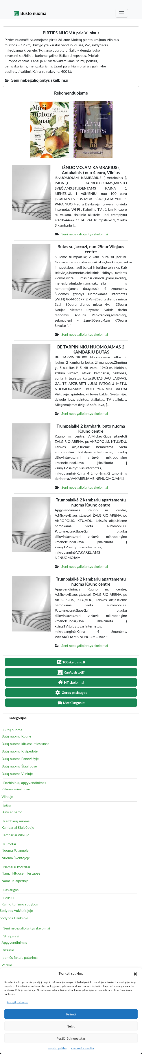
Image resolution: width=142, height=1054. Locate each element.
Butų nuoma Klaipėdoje (20, 751)
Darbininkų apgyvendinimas (24, 782)
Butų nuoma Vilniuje (17, 773)
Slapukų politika (57, 1048)
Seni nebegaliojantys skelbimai (84, 234)
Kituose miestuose (16, 789)
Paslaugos (10, 890)
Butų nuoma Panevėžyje (20, 758)
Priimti (71, 1014)
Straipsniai (11, 936)
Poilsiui (8, 898)
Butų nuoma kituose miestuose (25, 743)
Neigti (70, 1026)
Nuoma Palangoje (15, 850)
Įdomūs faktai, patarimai (20, 957)
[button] (135, 973)
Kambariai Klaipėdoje (18, 827)
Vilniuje (7, 796)
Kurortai (9, 844)
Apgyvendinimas (14, 942)
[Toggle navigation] (122, 13)
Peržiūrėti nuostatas (71, 1038)
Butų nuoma (12, 730)
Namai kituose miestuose (21, 873)
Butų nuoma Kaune (16, 736)
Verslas (7, 965)
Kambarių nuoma (16, 821)
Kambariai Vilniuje (15, 835)
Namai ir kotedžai (16, 867)
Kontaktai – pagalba (82, 1048)
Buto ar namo (12, 812)
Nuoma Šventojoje (16, 858)
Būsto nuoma (30, 13)
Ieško (7, 805)
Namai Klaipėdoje (15, 881)
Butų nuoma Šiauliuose (19, 766)
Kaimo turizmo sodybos (20, 904)
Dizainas (8, 950)
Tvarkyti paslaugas (17, 1002)
